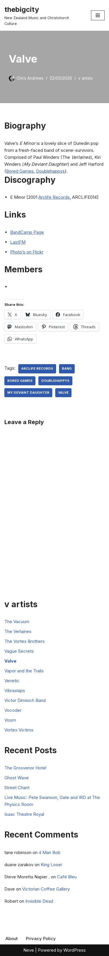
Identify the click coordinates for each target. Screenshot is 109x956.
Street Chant (16, 787)
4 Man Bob (49, 852)
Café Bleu (67, 877)
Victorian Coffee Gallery (46, 889)
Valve (63, 393)
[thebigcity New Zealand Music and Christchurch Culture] (43, 15)
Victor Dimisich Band (25, 700)
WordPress (74, 950)
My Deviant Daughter (28, 393)
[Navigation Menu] (98, 15)
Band (67, 368)
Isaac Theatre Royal (24, 814)
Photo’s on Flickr (26, 252)
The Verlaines (17, 631)
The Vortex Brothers (24, 641)
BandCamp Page (27, 232)
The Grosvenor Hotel (25, 768)
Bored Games (20, 171)
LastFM (18, 242)
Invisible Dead (39, 901)
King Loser (51, 864)
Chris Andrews (30, 78)
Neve (28, 950)
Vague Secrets (19, 651)
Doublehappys (50, 171)
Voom (10, 720)
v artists (85, 78)
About (12, 938)
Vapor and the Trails (24, 671)
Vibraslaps (14, 690)
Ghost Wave (16, 777)
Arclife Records (54, 197)
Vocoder (13, 710)
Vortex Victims (18, 730)
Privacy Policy (41, 938)
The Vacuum (16, 621)
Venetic (11, 680)
